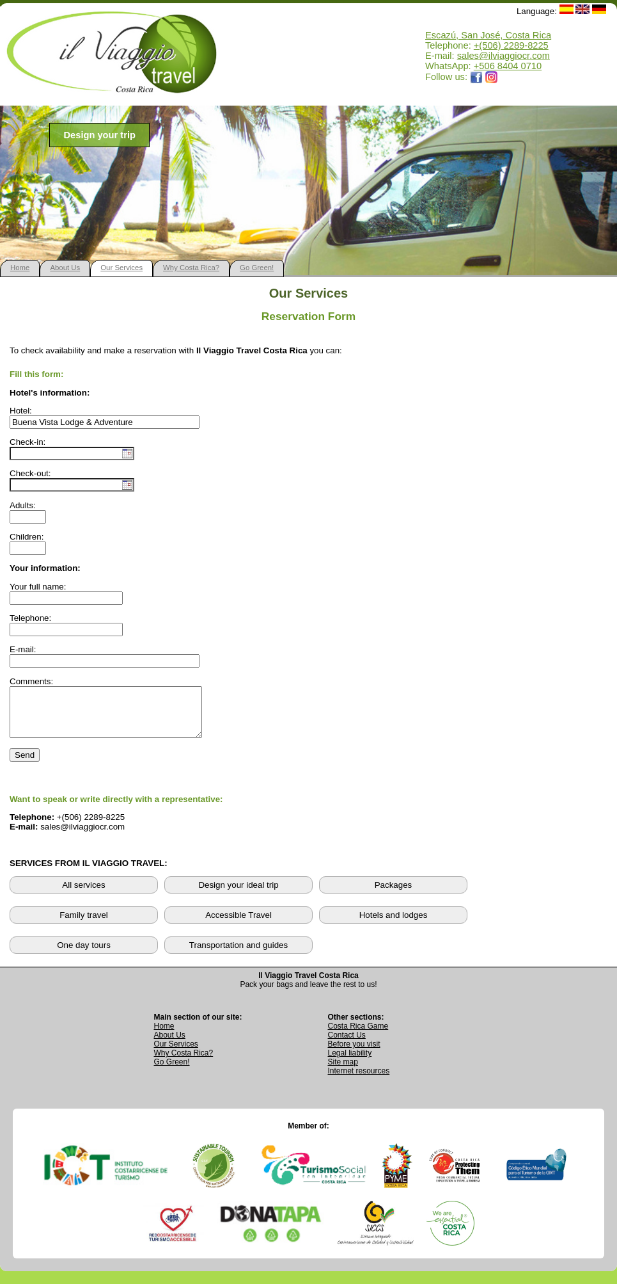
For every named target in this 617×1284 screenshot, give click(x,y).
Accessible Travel (238, 924)
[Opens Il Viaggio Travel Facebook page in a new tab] (476, 77)
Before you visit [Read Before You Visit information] (354, 1053)
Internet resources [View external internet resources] (359, 1080)
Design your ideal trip (238, 894)
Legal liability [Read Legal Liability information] (350, 1062)
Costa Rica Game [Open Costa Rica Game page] (358, 1035)
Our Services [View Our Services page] (176, 1053)
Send (25, 764)
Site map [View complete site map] (343, 1071)
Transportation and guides (238, 954)
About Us (65, 267)
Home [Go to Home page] (164, 1035)
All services (83, 894)
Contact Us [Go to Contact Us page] (347, 1044)
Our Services (121, 267)
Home (19, 267)
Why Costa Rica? (191, 267)
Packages (393, 894)
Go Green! (257, 267)
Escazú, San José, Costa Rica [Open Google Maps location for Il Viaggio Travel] (488, 35)
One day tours (84, 954)
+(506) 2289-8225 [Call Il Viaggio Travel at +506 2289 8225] (511, 45)
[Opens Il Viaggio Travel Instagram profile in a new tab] (491, 77)
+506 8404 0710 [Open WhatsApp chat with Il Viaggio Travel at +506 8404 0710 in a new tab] (508, 66)
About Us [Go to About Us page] (169, 1044)
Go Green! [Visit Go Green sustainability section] (172, 1071)
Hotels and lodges (393, 924)
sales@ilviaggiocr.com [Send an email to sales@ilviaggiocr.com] (503, 56)
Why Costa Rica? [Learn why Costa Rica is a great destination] (184, 1062)
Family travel (83, 924)
